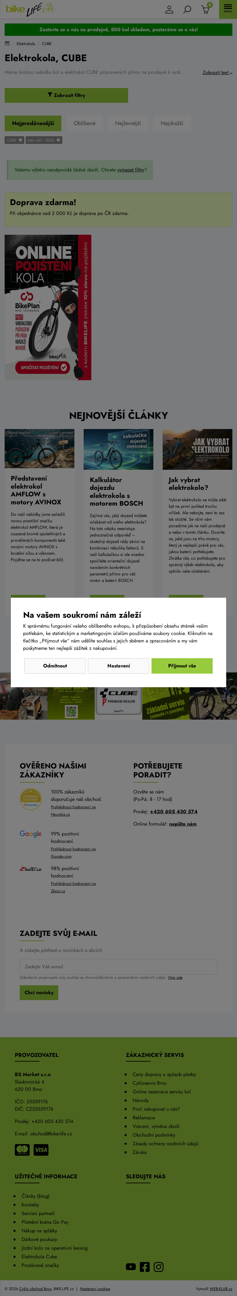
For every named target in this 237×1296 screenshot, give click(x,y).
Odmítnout (55, 665)
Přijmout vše (182, 665)
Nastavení (118, 665)
